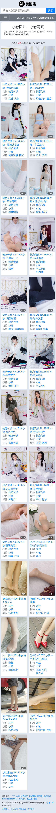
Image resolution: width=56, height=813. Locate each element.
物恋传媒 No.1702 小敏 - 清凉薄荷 (14, 200)
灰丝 (11, 787)
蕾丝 (38, 556)
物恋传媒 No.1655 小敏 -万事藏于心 (14, 256)
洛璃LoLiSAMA (22, 796)
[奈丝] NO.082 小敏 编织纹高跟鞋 (14, 657)
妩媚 (44, 442)
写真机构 (22, 809)
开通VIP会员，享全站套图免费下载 (35, 17)
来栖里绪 (47, 796)
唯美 (11, 556)
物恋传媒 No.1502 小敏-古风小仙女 (41, 430)
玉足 (49, 98)
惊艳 (38, 212)
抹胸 (16, 556)
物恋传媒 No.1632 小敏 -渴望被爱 (14, 317)
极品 (44, 212)
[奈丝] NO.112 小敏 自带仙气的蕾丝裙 (41, 544)
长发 (38, 155)
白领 (46, 613)
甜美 (45, 329)
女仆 (11, 98)
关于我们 (30, 809)
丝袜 (38, 499)
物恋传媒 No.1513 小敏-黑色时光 (14, 430)
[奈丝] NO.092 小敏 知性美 (41, 600)
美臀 (44, 155)
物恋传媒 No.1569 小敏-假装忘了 (14, 373)
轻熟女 (12, 499)
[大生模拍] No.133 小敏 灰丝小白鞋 (14, 774)
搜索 (50, 10)
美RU (39, 329)
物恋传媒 (13, 91)
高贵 (38, 442)
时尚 (44, 669)
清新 (11, 269)
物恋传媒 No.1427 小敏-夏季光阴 (14, 544)
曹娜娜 (39, 796)
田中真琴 (22, 799)
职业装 (39, 613)
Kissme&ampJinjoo (9, 799)
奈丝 (38, 549)
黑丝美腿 (13, 442)
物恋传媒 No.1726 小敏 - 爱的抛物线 (14, 143)
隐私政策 (14, 809)
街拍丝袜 (13, 669)
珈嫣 (35, 799)
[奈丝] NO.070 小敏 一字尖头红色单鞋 (41, 657)
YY (13, 796)
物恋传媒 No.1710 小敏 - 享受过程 (41, 143)
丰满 (11, 329)
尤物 (16, 98)
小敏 (11, 95)
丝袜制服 (13, 212)
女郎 (49, 730)
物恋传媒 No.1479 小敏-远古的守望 (14, 487)
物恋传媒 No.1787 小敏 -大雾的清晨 (14, 86)
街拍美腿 (13, 613)
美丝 (16, 386)
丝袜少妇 (41, 386)
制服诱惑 (13, 155)
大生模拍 (13, 779)
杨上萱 (29, 799)
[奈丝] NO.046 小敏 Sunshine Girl (13, 717)
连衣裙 (39, 673)
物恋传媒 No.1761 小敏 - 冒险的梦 (41, 86)
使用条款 (5, 809)
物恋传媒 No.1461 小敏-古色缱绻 (41, 487)
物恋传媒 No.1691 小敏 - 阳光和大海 (41, 200)
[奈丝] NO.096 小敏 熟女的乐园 (14, 600)
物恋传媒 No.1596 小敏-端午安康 (41, 317)
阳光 (21, 155)
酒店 (11, 386)
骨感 (44, 499)
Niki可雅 (32, 796)
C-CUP (40, 272)
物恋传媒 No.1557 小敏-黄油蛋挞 (41, 373)
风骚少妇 (41, 98)
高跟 (38, 669)
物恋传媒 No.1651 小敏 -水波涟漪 (41, 256)
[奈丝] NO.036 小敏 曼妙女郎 (41, 717)
